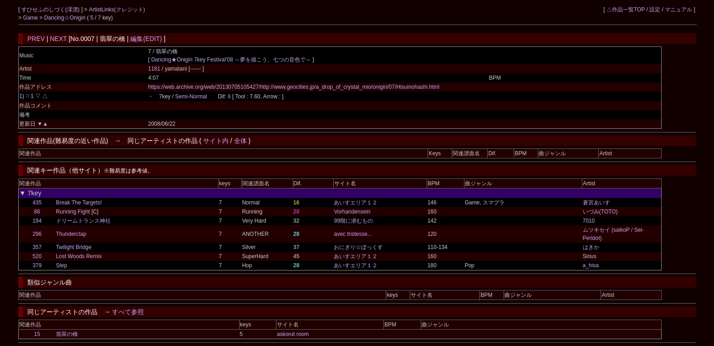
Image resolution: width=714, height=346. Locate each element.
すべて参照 (128, 311)
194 (36, 221)
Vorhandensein (352, 212)
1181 (154, 69)
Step (61, 265)
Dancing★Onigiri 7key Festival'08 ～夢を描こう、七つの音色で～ (231, 59)
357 (36, 247)
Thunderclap (71, 234)
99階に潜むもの (353, 221)
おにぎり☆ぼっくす (358, 247)
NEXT (58, 38)
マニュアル (678, 9)
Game (31, 18)
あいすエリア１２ (355, 202)
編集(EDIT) (146, 38)
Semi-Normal (191, 96)
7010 (589, 221)
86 (37, 212)
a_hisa (591, 265)
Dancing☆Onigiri (65, 18)
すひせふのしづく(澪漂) (51, 9)
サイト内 (216, 140)
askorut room (293, 334)
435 (36, 202)
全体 (240, 140)
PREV (36, 38)
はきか (591, 247)
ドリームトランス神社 (83, 221)
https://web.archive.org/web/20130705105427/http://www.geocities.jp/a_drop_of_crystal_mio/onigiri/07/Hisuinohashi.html (293, 87)
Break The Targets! (79, 202)
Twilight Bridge (74, 247)
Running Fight (73, 212)
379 (36, 265)
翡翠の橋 (67, 334)
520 (36, 256)
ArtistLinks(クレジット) (117, 9)
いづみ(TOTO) (600, 212)
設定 (654, 9)
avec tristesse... (353, 234)
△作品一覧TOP (626, 9)
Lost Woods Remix (79, 256)
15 (37, 334)
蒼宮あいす (596, 202)
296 (36, 234)
